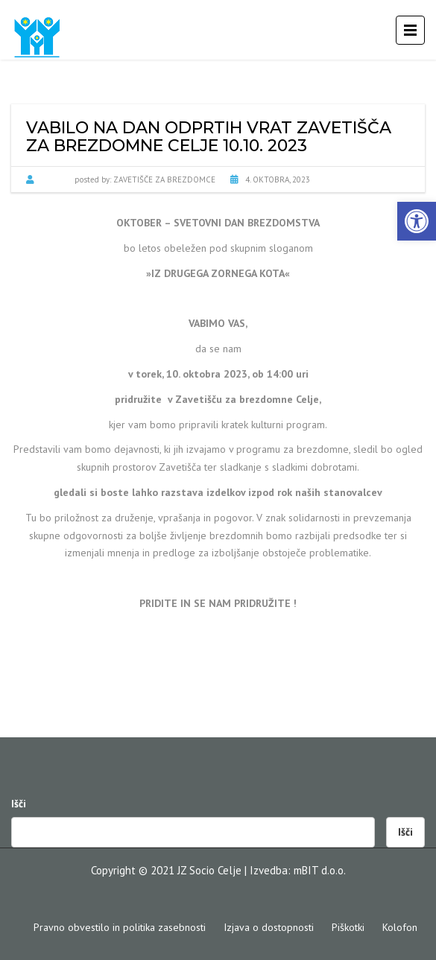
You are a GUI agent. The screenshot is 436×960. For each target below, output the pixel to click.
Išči (18, 803)
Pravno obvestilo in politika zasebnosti (120, 927)
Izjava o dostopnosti (269, 927)
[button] (416, 221)
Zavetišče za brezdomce (164, 179)
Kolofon (399, 927)
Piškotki (348, 927)
